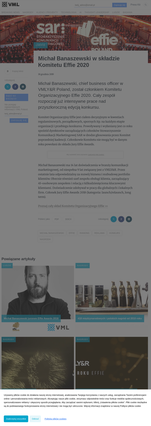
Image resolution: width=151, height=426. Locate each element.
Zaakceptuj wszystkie (16, 419)
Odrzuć (35, 419)
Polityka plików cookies (55, 419)
